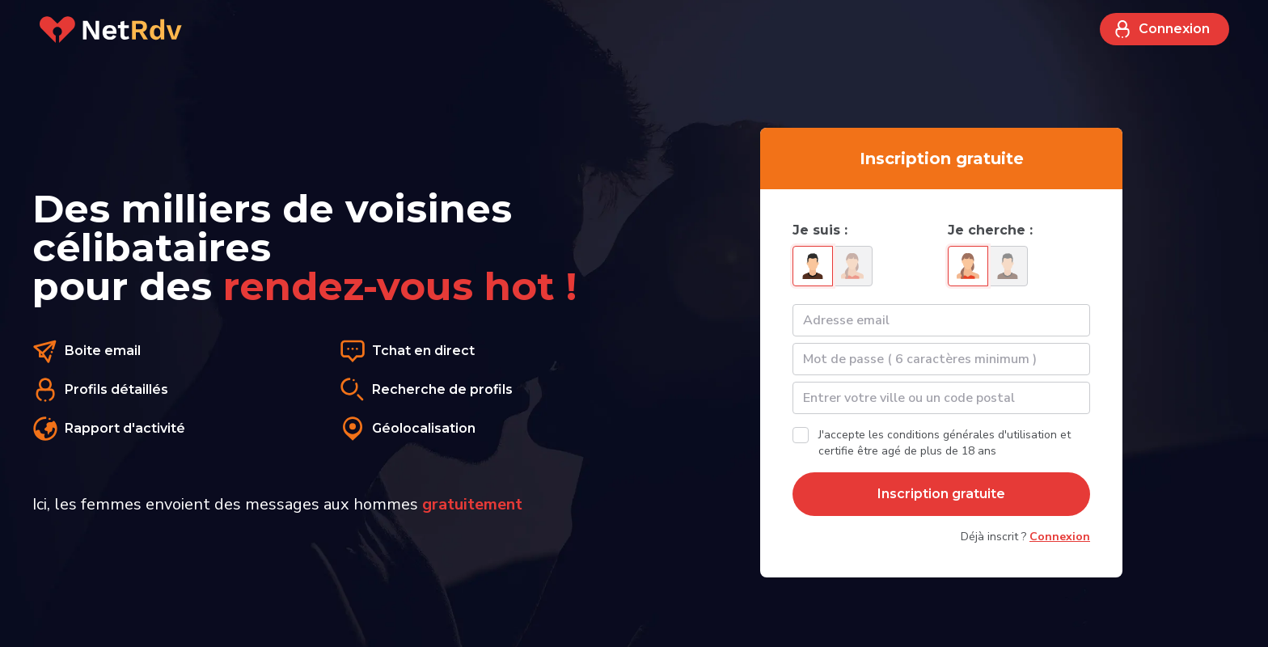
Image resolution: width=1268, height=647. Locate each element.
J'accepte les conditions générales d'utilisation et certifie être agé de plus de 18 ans (944, 443)
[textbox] (941, 398)
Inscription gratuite (941, 493)
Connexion (1161, 29)
